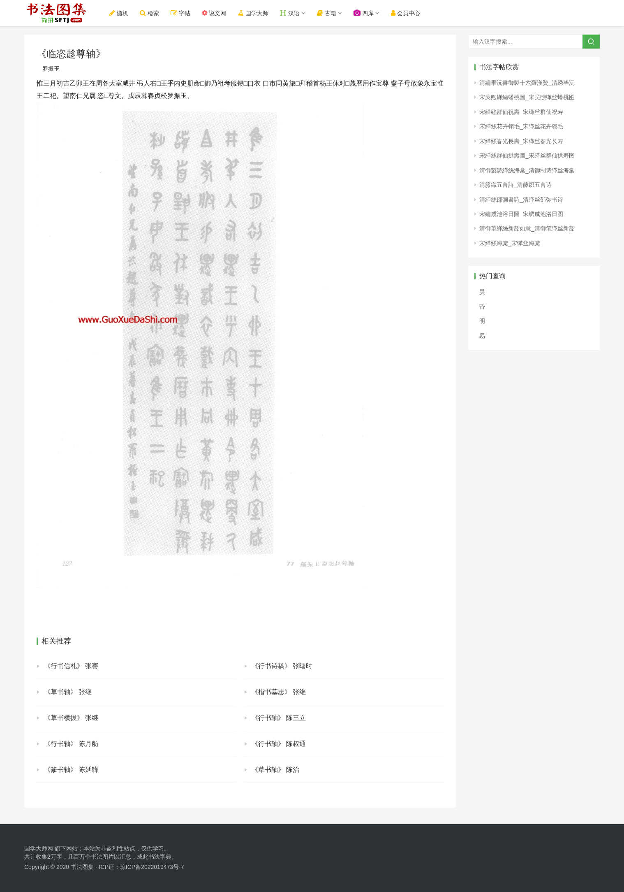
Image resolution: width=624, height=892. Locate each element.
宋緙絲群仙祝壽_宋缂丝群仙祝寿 (521, 112)
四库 (364, 12)
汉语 (290, 12)
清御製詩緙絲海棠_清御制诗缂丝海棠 (527, 170)
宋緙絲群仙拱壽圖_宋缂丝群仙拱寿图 (527, 155)
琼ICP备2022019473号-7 (152, 867)
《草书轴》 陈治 (275, 769)
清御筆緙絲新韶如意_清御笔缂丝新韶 (527, 228)
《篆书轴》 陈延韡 (71, 769)
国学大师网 (38, 848)
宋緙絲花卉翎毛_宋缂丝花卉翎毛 (521, 126)
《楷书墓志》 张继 (279, 691)
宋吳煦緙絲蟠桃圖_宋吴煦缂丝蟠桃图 (527, 97)
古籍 (326, 12)
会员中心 (405, 12)
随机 (118, 12)
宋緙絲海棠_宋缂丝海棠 (509, 243)
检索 (149, 12)
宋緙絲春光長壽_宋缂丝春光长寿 (521, 141)
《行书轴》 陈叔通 (279, 743)
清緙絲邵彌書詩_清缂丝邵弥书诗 (521, 199)
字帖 (180, 12)
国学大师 (253, 13)
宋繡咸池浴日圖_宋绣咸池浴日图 (521, 214)
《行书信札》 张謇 (71, 665)
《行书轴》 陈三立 (279, 717)
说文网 (214, 12)
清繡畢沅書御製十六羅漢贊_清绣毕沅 (527, 82)
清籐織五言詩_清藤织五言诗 (515, 184)
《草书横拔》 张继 (71, 717)
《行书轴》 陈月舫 (71, 743)
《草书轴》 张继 (68, 691)
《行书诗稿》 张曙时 (282, 665)
